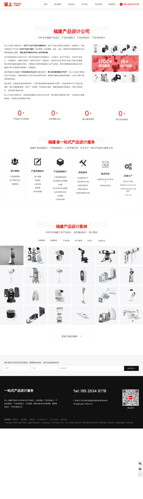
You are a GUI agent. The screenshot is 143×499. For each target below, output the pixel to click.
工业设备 (66, 313)
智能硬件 (53, 312)
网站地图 (126, 493)
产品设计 (71, 4)
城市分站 (81, 490)
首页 (45, 4)
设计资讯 (98, 4)
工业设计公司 (59, 490)
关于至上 (84, 4)
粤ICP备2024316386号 (113, 493)
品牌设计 (32, 490)
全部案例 (41, 312)
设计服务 (57, 4)
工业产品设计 (71, 490)
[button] (70, 74)
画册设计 (49, 490)
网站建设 (41, 490)
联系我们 (112, 4)
